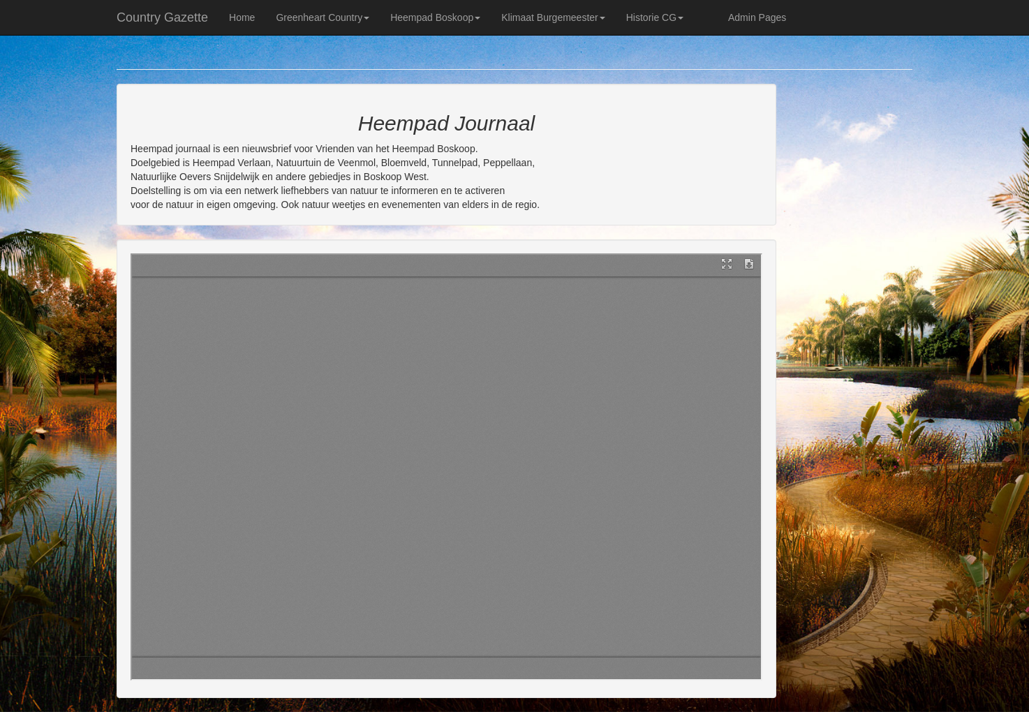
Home (242, 17)
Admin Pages (757, 17)
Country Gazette (162, 17)
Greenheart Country (322, 17)
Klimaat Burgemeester (553, 17)
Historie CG (654, 17)
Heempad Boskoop (435, 17)
